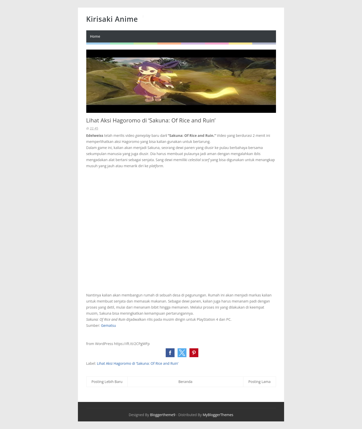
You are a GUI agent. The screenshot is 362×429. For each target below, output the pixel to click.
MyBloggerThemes (218, 414)
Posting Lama (259, 381)
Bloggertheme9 (162, 414)
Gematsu (108, 325)
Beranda (185, 381)
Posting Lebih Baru (107, 381)
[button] (170, 352)
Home (95, 36)
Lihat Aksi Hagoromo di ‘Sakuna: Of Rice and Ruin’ (137, 363)
